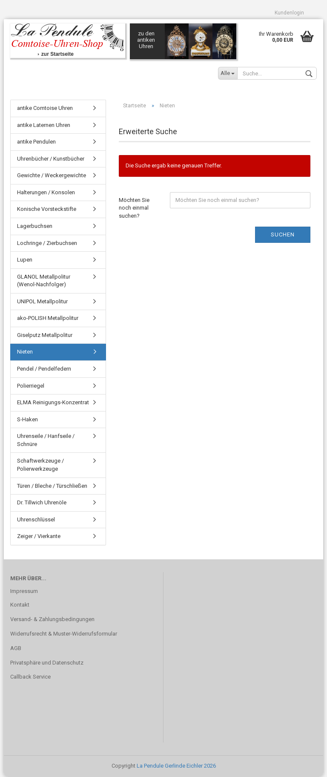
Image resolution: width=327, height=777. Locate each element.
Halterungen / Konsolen (46, 192)
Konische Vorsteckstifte (46, 209)
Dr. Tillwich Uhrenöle (41, 502)
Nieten (25, 351)
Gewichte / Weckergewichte (51, 175)
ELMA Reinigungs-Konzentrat (53, 402)
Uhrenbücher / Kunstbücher (50, 158)
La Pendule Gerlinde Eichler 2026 (176, 766)
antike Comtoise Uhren (45, 108)
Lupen (24, 259)
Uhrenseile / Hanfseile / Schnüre (46, 440)
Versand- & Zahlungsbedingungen (52, 619)
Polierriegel (30, 386)
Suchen (283, 234)
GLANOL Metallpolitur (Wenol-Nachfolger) (43, 280)
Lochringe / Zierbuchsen (47, 243)
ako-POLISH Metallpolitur (47, 318)
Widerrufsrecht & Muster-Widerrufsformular (63, 633)
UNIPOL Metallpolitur (42, 301)
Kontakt (19, 604)
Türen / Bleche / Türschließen (52, 486)
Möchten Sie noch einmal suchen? (134, 208)
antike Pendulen (36, 141)
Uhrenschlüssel (36, 519)
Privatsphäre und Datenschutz (46, 662)
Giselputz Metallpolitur (44, 335)
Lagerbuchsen (34, 226)
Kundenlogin (289, 13)
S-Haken (27, 419)
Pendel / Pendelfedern (44, 368)
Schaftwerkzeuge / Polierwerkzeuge (40, 465)
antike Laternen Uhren (43, 125)
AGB (15, 648)
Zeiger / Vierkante (38, 536)
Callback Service (30, 676)
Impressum (24, 591)
